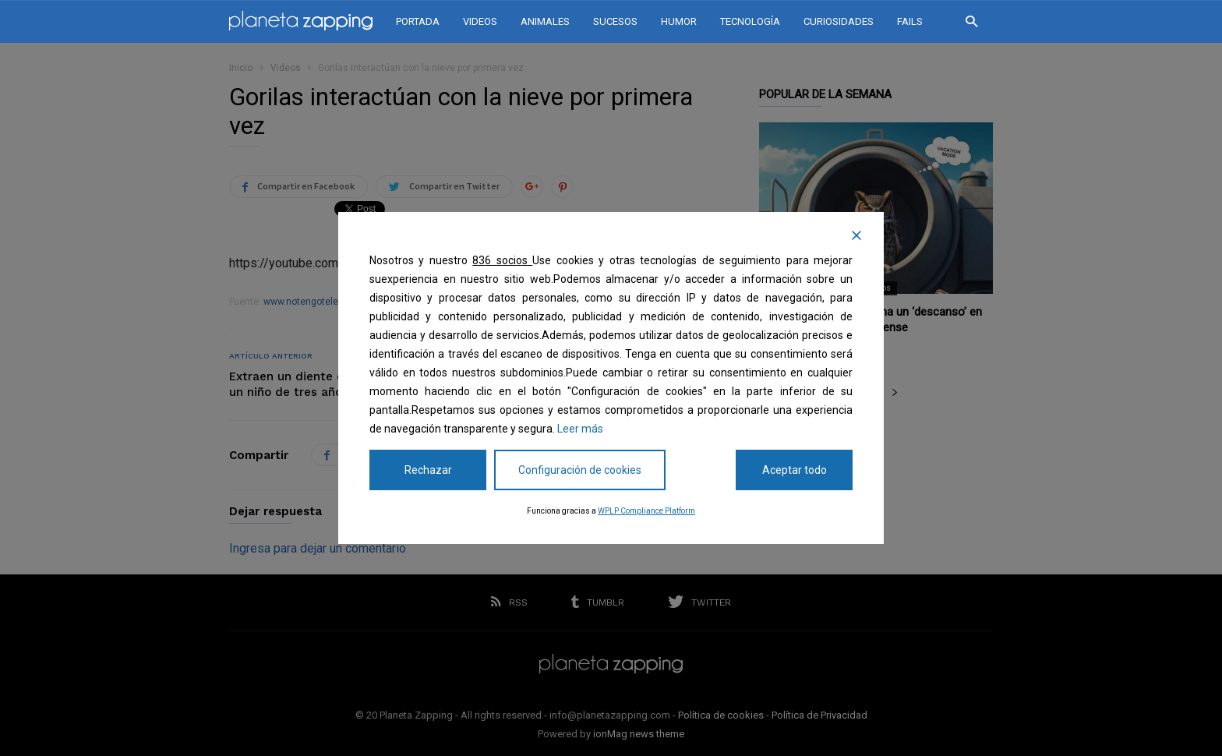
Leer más (580, 428)
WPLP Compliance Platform (646, 511)
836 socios (502, 260)
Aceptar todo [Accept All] (794, 470)
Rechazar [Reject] (428, 470)
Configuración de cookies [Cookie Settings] (579, 470)
